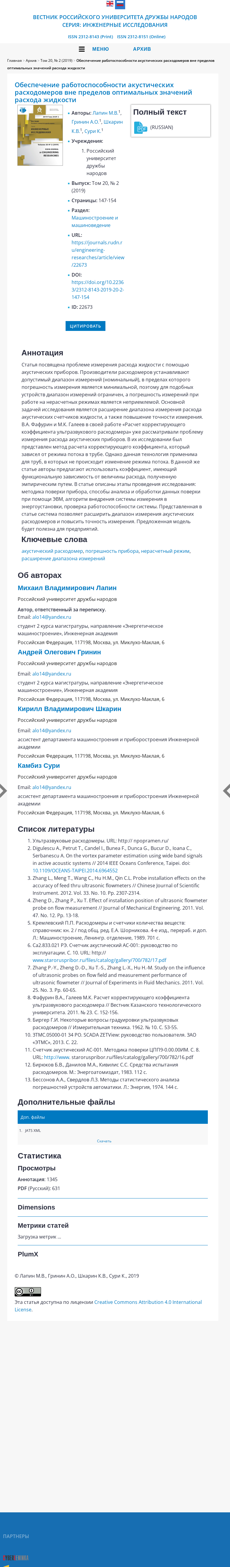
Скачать (104, 1141)
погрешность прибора (112, 551)
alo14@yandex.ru (51, 617)
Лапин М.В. (105, 113)
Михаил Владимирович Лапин (67, 588)
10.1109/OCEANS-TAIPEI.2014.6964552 (75, 870)
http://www (56, 1057)
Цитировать (85, 326)
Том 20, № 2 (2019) (56, 60)
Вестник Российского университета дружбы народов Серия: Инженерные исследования (115, 20)
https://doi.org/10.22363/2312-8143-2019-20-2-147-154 (98, 289)
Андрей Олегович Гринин (59, 652)
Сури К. (92, 131)
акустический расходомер (52, 551)
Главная (14, 60)
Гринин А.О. (85, 122)
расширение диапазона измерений (63, 558)
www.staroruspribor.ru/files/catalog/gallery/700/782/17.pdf (99, 960)
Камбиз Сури (39, 765)
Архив (142, 49)
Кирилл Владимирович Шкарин (69, 709)
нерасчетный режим (165, 551)
